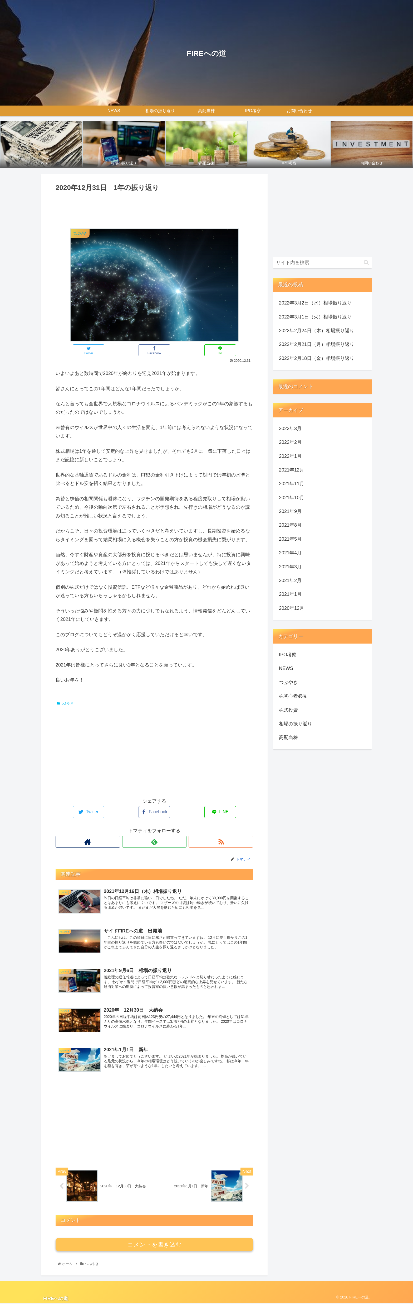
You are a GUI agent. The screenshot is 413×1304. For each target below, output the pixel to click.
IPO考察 (288, 654)
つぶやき (65, 703)
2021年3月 (290, 566)
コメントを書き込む (154, 1245)
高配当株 (288, 737)
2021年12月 (291, 470)
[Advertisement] (154, 208)
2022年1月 (290, 456)
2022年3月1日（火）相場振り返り (315, 317)
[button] (366, 262)
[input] (322, 262)
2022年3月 (290, 428)
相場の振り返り (295, 723)
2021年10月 (291, 497)
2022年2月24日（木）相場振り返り (316, 330)
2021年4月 (290, 552)
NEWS (286, 668)
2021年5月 (290, 539)
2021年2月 (290, 580)
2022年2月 (290, 442)
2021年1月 (290, 594)
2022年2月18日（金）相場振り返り (316, 358)
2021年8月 (290, 525)
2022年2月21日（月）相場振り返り (316, 344)
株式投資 (288, 710)
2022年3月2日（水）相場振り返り (315, 303)
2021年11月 (291, 483)
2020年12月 (291, 608)
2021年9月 (290, 511)
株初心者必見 (293, 696)
